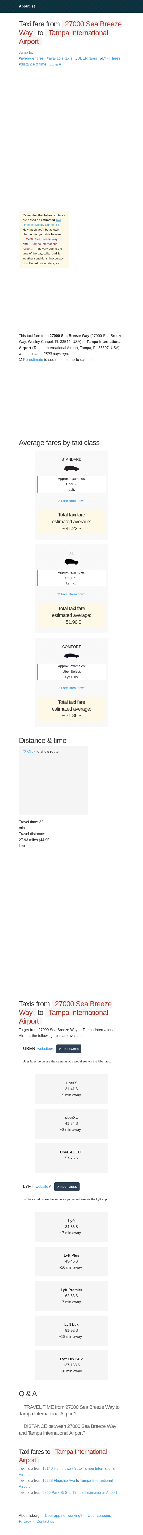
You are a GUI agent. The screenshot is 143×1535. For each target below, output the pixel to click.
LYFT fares (111, 58)
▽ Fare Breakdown (71, 501)
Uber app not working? (63, 1515)
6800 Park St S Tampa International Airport (68, 1493)
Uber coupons (99, 1515)
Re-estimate (31, 360)
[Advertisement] (71, 99)
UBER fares (87, 58)
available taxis (60, 58)
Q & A (56, 64)
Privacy (25, 1521)
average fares (32, 58)
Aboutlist (27, 6)
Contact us (45, 1521)
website (44, 1049)
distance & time (33, 64)
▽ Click (29, 751)
